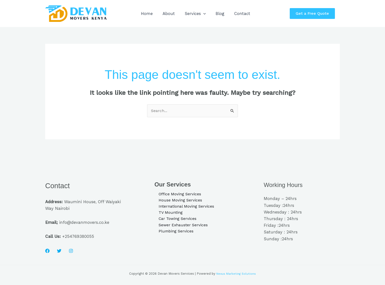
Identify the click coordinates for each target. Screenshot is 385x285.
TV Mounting (167, 214)
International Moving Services (184, 207)
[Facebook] (47, 251)
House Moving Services (177, 201)
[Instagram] (71, 251)
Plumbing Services (173, 234)
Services (201, 13)
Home (148, 13)
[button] (315, 13)
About (172, 13)
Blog (229, 13)
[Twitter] (59, 251)
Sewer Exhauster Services (180, 228)
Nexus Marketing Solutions (236, 274)
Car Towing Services (174, 221)
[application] (209, 13)
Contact (254, 13)
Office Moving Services (177, 194)
